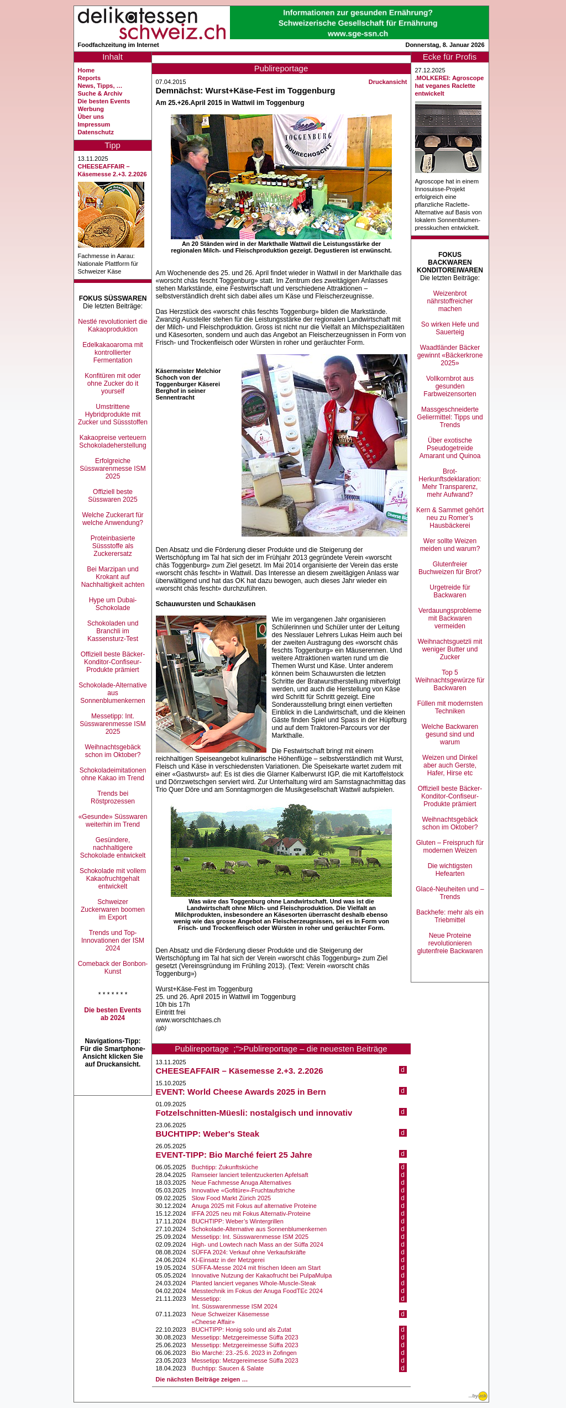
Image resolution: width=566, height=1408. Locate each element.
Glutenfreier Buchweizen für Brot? (449, 568)
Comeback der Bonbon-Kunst (113, 967)
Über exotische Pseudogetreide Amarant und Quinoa (450, 448)
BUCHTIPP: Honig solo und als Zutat (241, 1329)
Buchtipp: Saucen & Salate (228, 1368)
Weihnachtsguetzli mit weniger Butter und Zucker (450, 649)
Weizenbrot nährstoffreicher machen (450, 301)
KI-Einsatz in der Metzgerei (228, 1260)
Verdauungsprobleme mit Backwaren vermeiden (449, 618)
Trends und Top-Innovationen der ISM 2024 (112, 940)
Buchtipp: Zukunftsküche (225, 1167)
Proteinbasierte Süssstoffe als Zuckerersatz (113, 546)
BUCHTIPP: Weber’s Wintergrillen (238, 1221)
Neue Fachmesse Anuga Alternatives (241, 1182)
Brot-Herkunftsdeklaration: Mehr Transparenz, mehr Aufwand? (449, 482)
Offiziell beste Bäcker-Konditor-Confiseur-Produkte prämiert (113, 662)
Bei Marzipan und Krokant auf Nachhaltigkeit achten (113, 577)
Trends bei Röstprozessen (113, 797)
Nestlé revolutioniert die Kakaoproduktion (112, 325)
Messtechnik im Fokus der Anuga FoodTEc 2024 (257, 1291)
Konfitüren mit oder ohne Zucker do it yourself (112, 383)
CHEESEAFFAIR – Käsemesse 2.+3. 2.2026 (239, 1070)
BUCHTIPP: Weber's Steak (208, 1133)
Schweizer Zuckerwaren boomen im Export (113, 909)
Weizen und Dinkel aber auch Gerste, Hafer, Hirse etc (450, 765)
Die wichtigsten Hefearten (450, 870)
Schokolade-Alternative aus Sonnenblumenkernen (112, 693)
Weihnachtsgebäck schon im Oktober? (112, 751)
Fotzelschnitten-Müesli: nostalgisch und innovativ (254, 1112)
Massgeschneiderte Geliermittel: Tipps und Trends (450, 417)
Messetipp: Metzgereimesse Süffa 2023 (245, 1337)
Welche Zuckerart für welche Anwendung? (112, 519)
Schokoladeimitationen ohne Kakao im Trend (113, 774)
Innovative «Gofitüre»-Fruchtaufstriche (243, 1190)
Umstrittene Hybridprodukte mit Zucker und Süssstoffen (113, 414)
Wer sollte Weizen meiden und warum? (450, 545)
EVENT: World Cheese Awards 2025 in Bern (241, 1091)
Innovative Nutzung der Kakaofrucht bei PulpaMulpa (262, 1275)
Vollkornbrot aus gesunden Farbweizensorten (449, 386)
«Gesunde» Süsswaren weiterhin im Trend (113, 820)
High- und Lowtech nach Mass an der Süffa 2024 (257, 1244)
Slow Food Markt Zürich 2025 (231, 1198)
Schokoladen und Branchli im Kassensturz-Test (113, 631)
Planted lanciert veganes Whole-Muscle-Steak (254, 1283)
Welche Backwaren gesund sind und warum (450, 734)
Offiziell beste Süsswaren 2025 (112, 495)
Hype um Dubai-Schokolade (113, 604)
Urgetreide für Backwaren (449, 591)
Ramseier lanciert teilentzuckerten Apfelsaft (250, 1174)
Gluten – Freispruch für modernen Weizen (450, 846)
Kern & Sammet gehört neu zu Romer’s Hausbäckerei (450, 517)
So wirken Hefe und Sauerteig (450, 328)
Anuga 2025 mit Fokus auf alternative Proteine (254, 1205)
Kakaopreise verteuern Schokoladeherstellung (112, 441)
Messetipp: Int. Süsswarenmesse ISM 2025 (112, 723)
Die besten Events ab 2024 (112, 1014)
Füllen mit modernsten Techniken (450, 707)
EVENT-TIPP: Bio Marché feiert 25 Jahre (234, 1154)
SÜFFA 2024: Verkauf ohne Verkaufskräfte (249, 1252)
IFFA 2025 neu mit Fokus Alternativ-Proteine (251, 1213)
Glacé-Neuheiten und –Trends (450, 893)
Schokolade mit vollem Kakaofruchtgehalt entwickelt (113, 878)
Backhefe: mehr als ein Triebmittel (450, 916)
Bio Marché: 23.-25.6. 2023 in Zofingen (244, 1352)
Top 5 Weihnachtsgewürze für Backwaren (449, 680)
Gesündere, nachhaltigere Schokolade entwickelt (113, 847)
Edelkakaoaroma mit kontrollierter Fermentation (112, 352)
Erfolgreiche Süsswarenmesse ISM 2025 (112, 468)
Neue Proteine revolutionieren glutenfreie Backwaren (450, 943)
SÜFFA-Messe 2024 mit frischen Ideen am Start (256, 1267)
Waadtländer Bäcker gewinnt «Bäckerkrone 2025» (450, 355)
